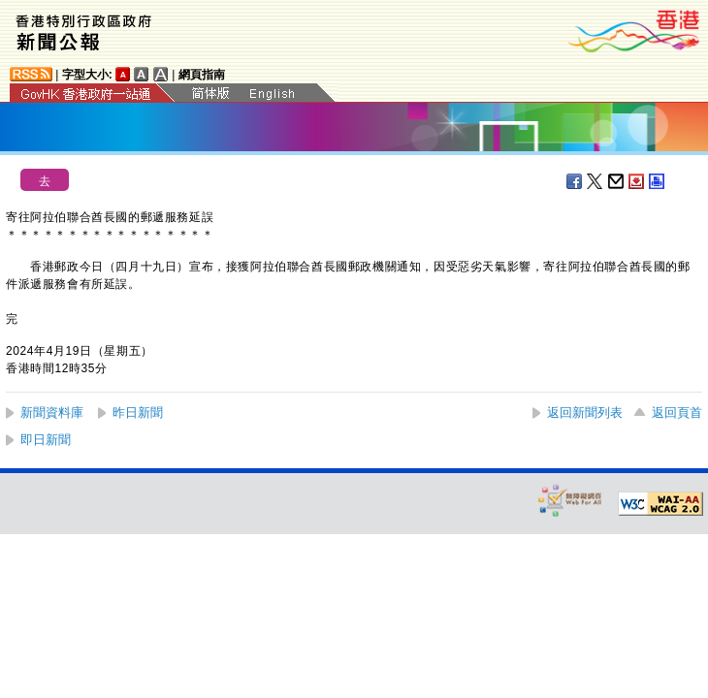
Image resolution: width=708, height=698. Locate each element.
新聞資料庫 (51, 412)
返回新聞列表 (585, 412)
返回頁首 (677, 412)
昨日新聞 (138, 412)
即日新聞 (45, 439)
